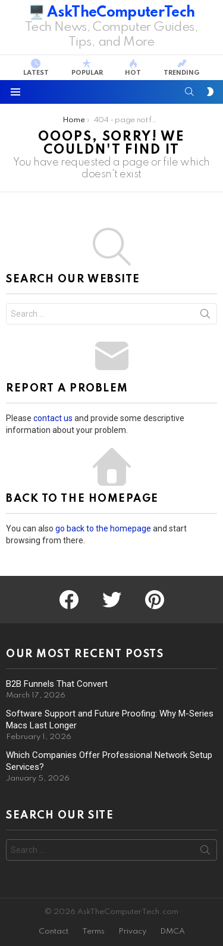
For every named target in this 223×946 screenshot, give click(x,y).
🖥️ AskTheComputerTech (112, 12)
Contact (53, 931)
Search (205, 316)
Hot (133, 68)
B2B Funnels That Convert (57, 684)
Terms (93, 931)
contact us (53, 418)
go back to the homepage (103, 528)
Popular (87, 68)
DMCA (172, 931)
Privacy (132, 931)
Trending (182, 68)
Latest (36, 68)
